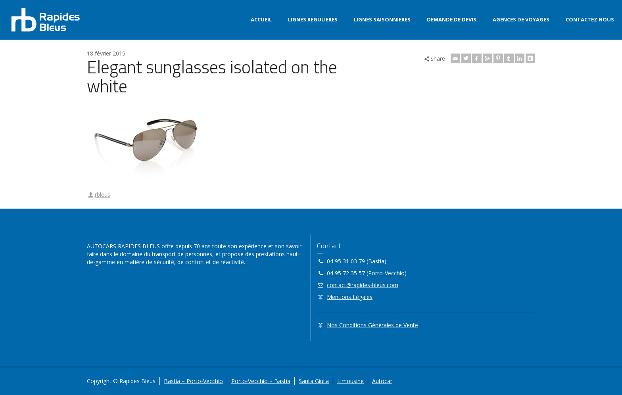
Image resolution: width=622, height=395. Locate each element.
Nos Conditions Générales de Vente (372, 325)
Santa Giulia (314, 381)
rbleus (102, 194)
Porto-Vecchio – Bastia (260, 381)
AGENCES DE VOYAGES (521, 19)
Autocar (382, 381)
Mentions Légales (349, 297)
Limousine (350, 381)
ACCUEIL (261, 19)
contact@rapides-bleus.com (362, 285)
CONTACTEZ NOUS (590, 19)
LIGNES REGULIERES (313, 19)
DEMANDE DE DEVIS (451, 19)
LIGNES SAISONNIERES (382, 19)
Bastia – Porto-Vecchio (193, 381)
